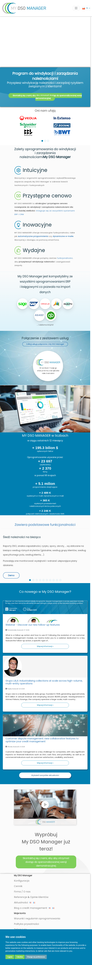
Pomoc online (25, 912)
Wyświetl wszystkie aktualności (45, 747)
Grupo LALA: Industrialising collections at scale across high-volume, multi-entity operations (44, 654)
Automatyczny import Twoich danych (44, 917)
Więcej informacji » (45, 618)
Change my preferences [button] (36, 957)
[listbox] (45, 97)
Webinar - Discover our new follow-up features (33, 596)
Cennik (18, 858)
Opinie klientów (39, 869)
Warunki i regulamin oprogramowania (37, 890)
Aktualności (22, 874)
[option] (45, 97)
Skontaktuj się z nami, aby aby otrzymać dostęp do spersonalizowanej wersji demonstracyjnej (47, 68)
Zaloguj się (20, 901)
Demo (11, 547)
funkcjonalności (65, 230)
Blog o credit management (32, 880)
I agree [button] (9, 957)
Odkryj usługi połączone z (45, 316)
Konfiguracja (21, 852)
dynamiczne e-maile (63, 208)
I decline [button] (19, 957)
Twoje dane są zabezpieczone (33, 922)
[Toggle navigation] (76, 8)
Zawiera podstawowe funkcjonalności (45, 496)
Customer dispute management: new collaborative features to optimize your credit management (42, 712)
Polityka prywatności (26, 896)
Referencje (20, 869)
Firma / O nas (22, 863)
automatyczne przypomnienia (33, 208)
